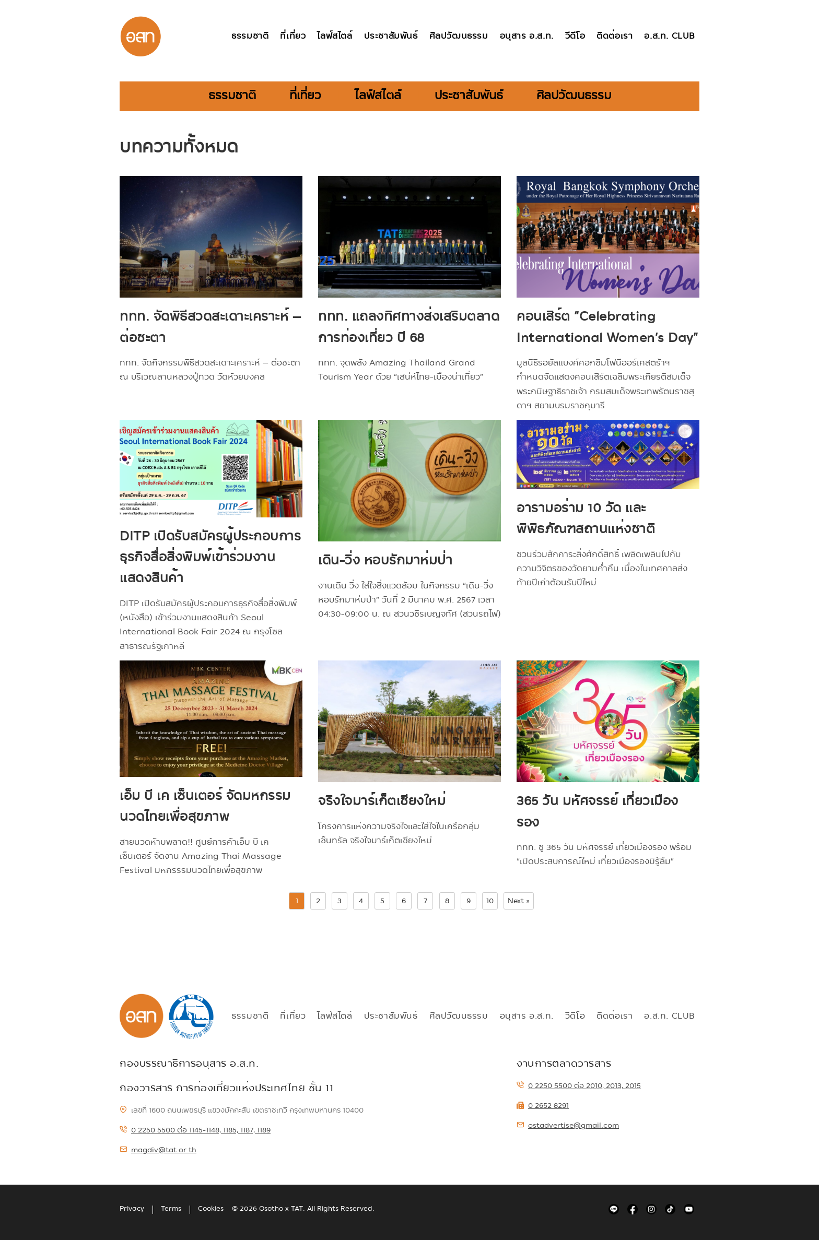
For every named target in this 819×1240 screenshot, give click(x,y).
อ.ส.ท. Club (669, 36)
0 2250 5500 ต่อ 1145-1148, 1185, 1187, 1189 (195, 1130)
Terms (171, 1208)
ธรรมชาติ (249, 36)
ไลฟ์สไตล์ (334, 36)
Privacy (132, 1208)
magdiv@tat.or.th (158, 1149)
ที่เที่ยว (293, 36)
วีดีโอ (575, 36)
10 (490, 900)
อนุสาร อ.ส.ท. (527, 36)
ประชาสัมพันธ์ (391, 36)
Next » (519, 900)
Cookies (211, 1208)
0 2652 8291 (543, 1105)
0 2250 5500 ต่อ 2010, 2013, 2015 (579, 1085)
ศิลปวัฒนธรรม (458, 36)
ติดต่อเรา (614, 36)
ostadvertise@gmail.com (568, 1125)
